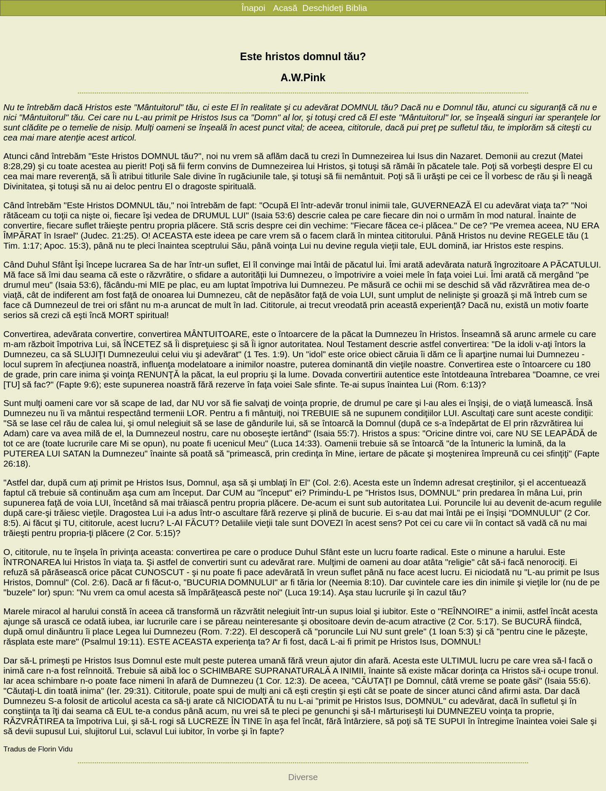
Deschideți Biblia (335, 8)
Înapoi (254, 8)
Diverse (303, 777)
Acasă (285, 8)
